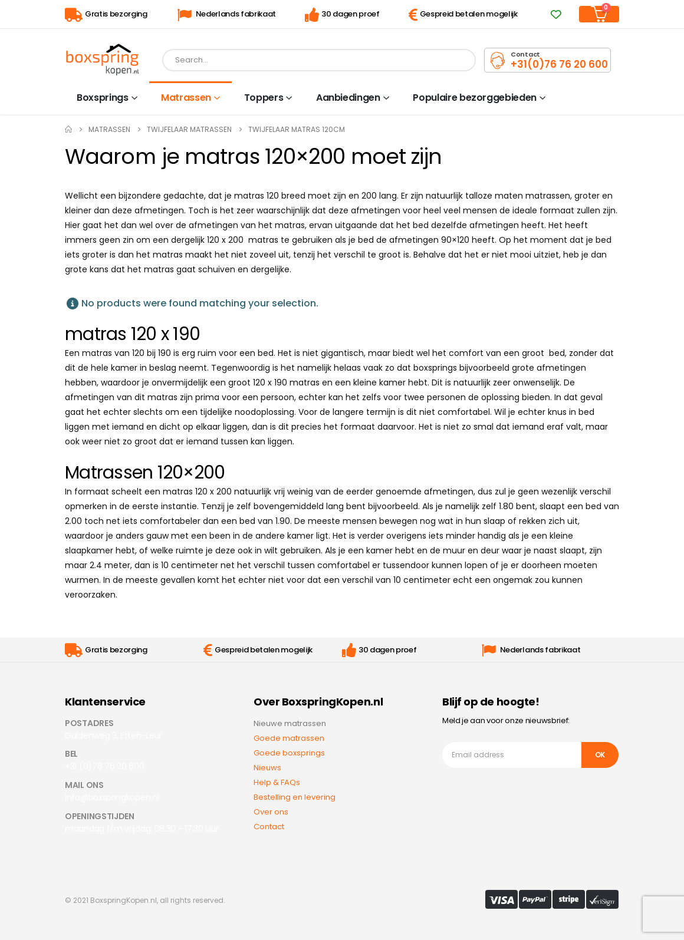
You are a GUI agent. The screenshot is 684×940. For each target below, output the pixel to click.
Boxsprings (103, 97)
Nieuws (267, 767)
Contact (269, 826)
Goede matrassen (289, 738)
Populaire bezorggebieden (475, 97)
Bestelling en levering (295, 797)
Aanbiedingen (348, 97)
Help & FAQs (277, 782)
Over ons (271, 811)
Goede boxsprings (289, 752)
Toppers (264, 97)
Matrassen (186, 97)
